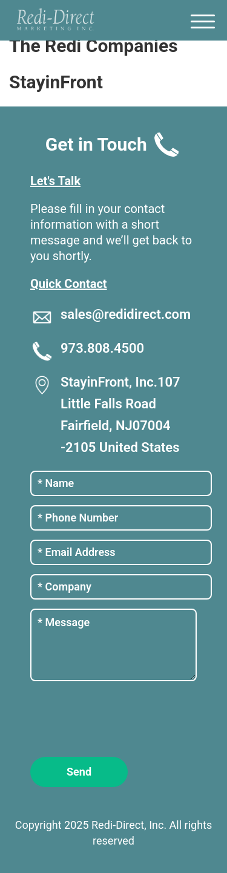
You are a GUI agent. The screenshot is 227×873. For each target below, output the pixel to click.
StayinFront (56, 82)
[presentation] (122, 717)
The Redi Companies (93, 45)
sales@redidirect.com (126, 314)
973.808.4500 (102, 348)
